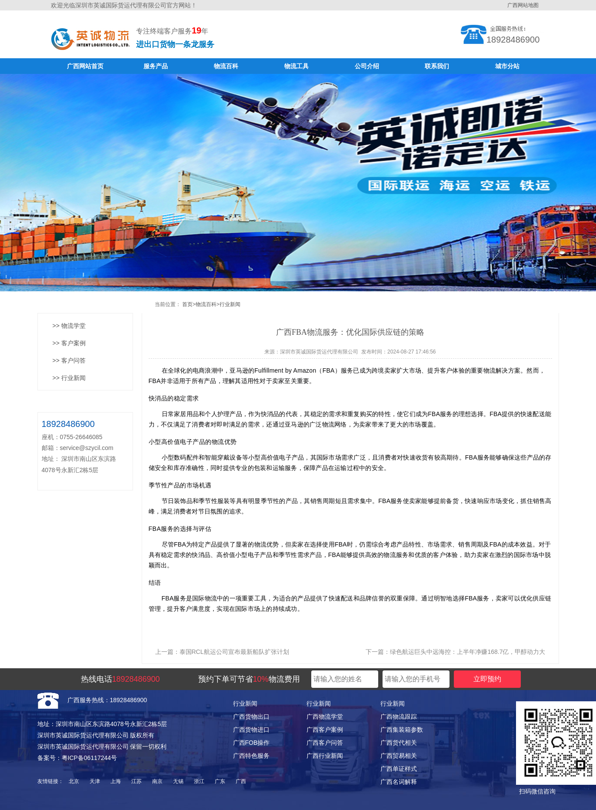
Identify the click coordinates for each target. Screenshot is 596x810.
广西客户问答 (324, 742)
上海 (115, 781)
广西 (241, 781)
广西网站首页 (85, 66)
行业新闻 (230, 304)
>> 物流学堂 (69, 325)
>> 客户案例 (69, 343)
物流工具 (296, 66)
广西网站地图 (523, 5)
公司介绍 (367, 66)
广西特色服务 (251, 755)
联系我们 (437, 66)
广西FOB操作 (251, 742)
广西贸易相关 (398, 755)
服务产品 (155, 66)
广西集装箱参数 (401, 729)
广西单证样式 (398, 768)
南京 (157, 781)
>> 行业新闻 (69, 377)
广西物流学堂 (324, 716)
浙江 (199, 781)
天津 (95, 781)
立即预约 (487, 679)
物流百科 (226, 66)
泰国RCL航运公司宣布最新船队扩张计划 (234, 651)
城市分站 (507, 66)
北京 (74, 781)
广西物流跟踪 (398, 716)
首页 (187, 304)
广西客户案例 (324, 729)
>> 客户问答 (69, 360)
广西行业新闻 (324, 755)
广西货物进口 (251, 729)
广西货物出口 (251, 716)
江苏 (136, 781)
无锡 (178, 781)
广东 (220, 781)
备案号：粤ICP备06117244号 (77, 757)
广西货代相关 (398, 742)
